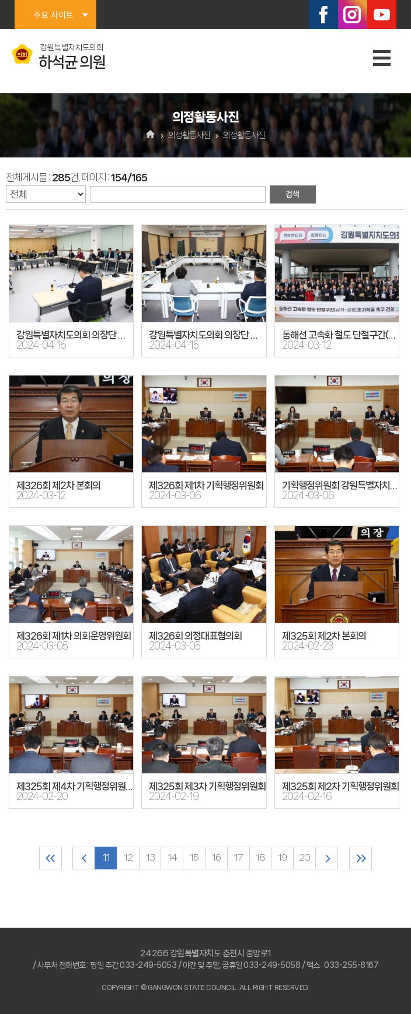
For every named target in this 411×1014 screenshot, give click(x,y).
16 (216, 858)
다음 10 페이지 (327, 858)
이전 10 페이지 (83, 858)
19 (282, 858)
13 (149, 858)
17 (239, 858)
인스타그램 (352, 14)
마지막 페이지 (361, 858)
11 (105, 858)
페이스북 (323, 14)
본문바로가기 (0, 0)
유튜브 (381, 14)
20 (305, 858)
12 (127, 858)
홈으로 (151, 135)
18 (261, 858)
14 (172, 858)
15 (194, 858)
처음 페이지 (49, 858)
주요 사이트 (53, 14)
